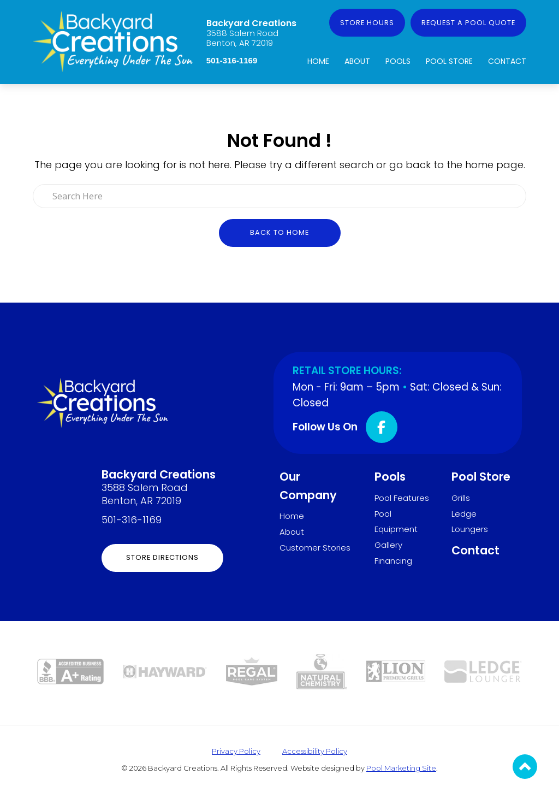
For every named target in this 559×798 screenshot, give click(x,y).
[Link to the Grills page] (395, 670)
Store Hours (367, 22)
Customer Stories (315, 547)
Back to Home (279, 232)
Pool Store (449, 61)
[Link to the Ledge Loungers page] (483, 670)
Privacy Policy (236, 751)
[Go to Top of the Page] (525, 766)
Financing (393, 560)
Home (318, 61)
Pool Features (401, 498)
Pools (398, 61)
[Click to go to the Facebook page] (381, 427)
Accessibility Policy (314, 751)
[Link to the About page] (70, 670)
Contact (507, 61)
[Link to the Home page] (113, 41)
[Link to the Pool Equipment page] (165, 671)
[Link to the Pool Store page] (251, 670)
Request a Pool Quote (468, 22)
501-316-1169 (231, 60)
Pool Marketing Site (401, 768)
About (357, 61)
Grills (460, 498)
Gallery (388, 545)
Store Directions (162, 557)
